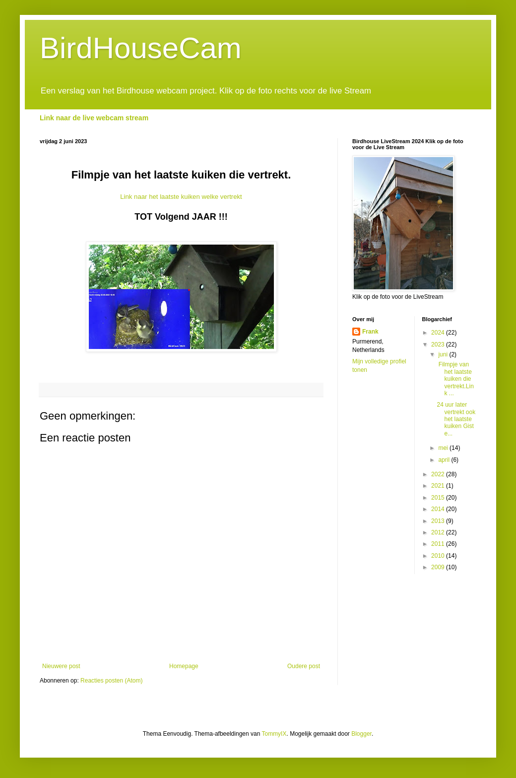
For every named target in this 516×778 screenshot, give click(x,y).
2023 (438, 344)
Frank (370, 331)
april (444, 459)
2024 (438, 332)
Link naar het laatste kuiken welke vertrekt (181, 196)
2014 (438, 509)
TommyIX (273, 733)
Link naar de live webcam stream (94, 118)
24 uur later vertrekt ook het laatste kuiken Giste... (456, 419)
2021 (438, 485)
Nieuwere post (61, 666)
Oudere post (303, 666)
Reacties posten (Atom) (111, 680)
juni (443, 354)
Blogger (361, 733)
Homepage (183, 666)
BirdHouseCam (141, 48)
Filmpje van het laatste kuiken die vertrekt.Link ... (455, 379)
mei (444, 447)
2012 (438, 532)
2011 (438, 543)
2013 (438, 521)
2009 (438, 567)
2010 (438, 555)
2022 (438, 474)
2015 (438, 497)
